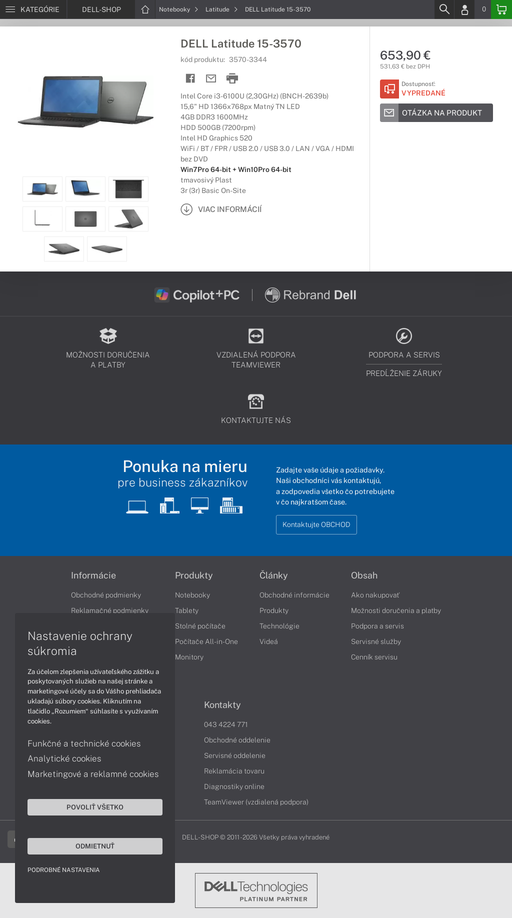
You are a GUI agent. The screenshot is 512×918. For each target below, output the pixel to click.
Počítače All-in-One (206, 642)
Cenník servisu (374, 657)
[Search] (444, 9)
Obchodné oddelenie (237, 740)
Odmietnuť (95, 846)
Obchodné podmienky (106, 595)
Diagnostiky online (234, 786)
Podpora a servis (377, 626)
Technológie (280, 626)
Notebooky (178, 9)
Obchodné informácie (295, 595)
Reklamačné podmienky (109, 610)
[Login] (464, 9)
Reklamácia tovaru (234, 771)
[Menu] (33, 9)
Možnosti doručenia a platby (396, 610)
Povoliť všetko (95, 807)
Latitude (222, 9)
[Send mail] (211, 78)
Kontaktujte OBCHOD (316, 524)
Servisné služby (376, 642)
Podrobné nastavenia (64, 870)
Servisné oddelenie (235, 756)
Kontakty (222, 705)
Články (274, 575)
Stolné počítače (200, 626)
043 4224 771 (226, 724)
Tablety (186, 610)
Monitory (189, 657)
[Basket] (501, 9)
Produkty (194, 575)
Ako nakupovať (375, 595)
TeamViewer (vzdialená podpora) (256, 802)
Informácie (93, 575)
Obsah (364, 575)
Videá (269, 642)
